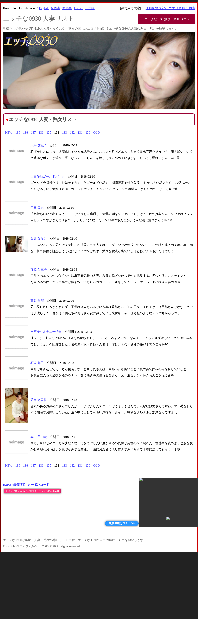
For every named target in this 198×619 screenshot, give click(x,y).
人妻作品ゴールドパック (47, 176)
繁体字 (55, 8)
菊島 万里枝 (38, 400)
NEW (8, 132)
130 (88, 132)
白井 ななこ (38, 238)
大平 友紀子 (38, 145)
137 (33, 132)
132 (72, 132)
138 (25, 132)
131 (80, 132)
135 (49, 132)
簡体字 (67, 8)
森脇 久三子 (38, 269)
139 (17, 132)
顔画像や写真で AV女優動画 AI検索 (170, 8)
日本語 (90, 8)
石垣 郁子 (37, 363)
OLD (96, 132)
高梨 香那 (37, 300)
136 (41, 132)
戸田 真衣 (37, 207)
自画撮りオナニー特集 (46, 331)
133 (64, 132)
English (44, 8)
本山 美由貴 (38, 437)
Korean (78, 8)
